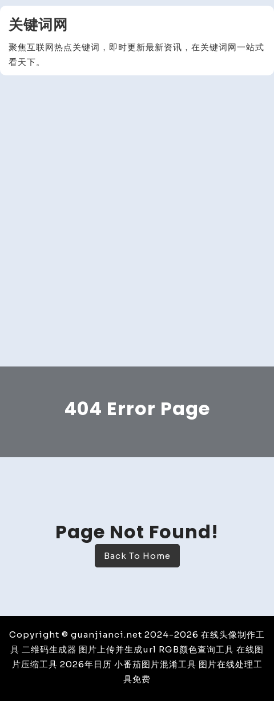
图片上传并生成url (117, 649)
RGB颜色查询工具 (196, 649)
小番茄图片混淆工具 (155, 664)
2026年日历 (86, 664)
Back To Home (137, 555)
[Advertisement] (137, 224)
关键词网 (38, 25)
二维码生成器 (49, 649)
